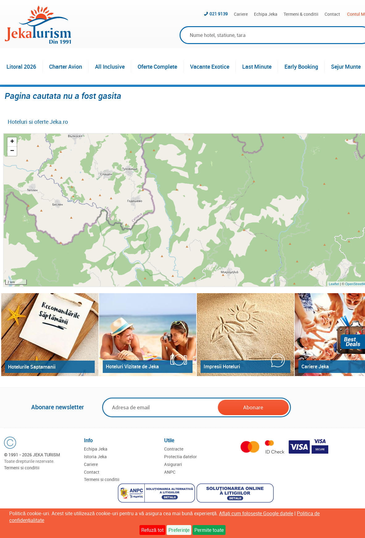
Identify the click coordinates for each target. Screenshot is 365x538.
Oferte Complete (157, 66)
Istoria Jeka (95, 456)
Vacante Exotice (209, 66)
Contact (332, 14)
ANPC (170, 472)
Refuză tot (152, 530)
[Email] (160, 407)
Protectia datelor (180, 456)
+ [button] (12, 142)
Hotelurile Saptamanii (32, 366)
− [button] (12, 151)
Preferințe (178, 530)
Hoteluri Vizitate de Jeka (132, 366)
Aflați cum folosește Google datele (256, 513)
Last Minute (257, 66)
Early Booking (301, 66)
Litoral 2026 (21, 66)
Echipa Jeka (265, 14)
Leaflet (334, 284)
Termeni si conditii (21, 468)
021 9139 (218, 13)
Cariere (241, 14)
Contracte (173, 449)
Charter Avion (65, 66)
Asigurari (173, 464)
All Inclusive (110, 66)
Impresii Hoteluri (222, 366)
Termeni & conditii (301, 14)
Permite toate (209, 530)
